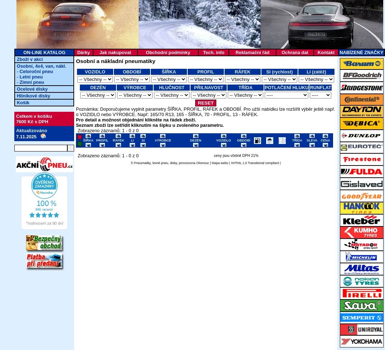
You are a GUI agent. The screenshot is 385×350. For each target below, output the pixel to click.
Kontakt (326, 52)
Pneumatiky (142, 163)
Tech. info (213, 52)
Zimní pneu (32, 82)
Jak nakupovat (115, 52)
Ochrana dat (294, 52)
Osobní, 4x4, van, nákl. (41, 66)
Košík (23, 102)
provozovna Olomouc (194, 163)
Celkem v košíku (34, 116)
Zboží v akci (30, 59)
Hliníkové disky (33, 96)
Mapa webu (220, 163)
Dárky (83, 52)
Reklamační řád (253, 52)
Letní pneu (31, 77)
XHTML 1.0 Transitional (247, 163)
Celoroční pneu (36, 71)
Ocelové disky (32, 89)
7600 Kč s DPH (32, 121)
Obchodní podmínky (168, 52)
